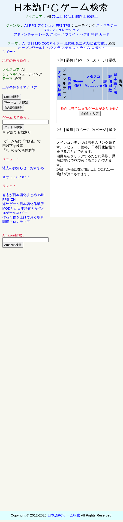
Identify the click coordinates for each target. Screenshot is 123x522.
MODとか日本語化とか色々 (23, 208)
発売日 (69, 83)
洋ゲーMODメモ (15, 213)
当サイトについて (16, 177)
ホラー (58, 43)
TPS (66, 25)
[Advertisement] (24, 321)
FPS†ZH (9, 199)
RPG (33, 25)
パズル (85, 34)
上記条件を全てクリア (19, 87)
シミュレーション (65, 30)
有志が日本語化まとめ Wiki (23, 195)
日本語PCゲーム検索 (64, 515)
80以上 (68, 16)
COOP (47, 43)
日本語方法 (115, 83)
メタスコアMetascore (93, 81)
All (26, 25)
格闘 (94, 34)
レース (44, 34)
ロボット (98, 48)
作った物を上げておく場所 (23, 217)
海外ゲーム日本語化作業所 (23, 204)
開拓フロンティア (16, 222)
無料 (30, 43)
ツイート (9, 51)
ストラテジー (106, 25)
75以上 (57, 16)
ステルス (68, 48)
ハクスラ (53, 48)
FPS (59, 25)
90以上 (92, 16)
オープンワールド (32, 48)
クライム (83, 48)
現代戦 (69, 43)
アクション (46, 25)
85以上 (80, 16)
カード (104, 34)
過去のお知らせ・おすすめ (23, 168)
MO (38, 43)
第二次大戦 (84, 43)
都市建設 (101, 43)
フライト (72, 34)
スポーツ (57, 34)
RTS (47, 30)
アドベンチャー (26, 34)
